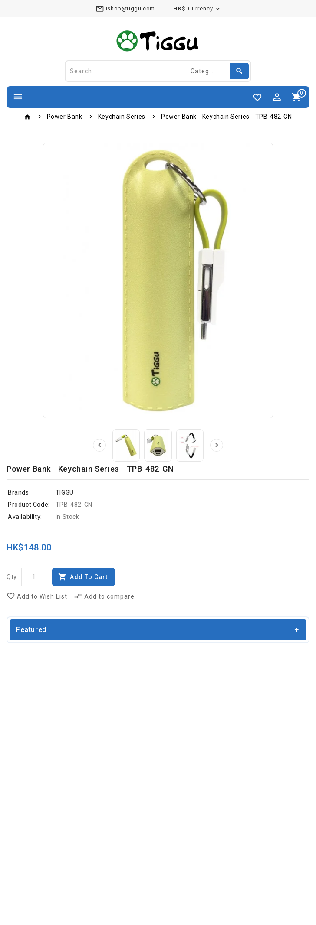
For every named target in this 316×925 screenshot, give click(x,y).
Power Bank (64, 116)
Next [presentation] (216, 445)
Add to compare (104, 596)
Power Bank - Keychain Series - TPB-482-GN (226, 116)
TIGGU (65, 492)
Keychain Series (121, 116)
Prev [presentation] (99, 445)
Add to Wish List (37, 596)
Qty (12, 577)
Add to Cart (89, 577)
